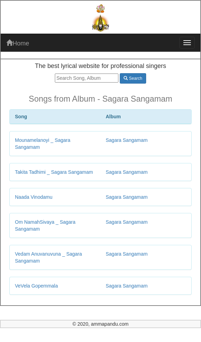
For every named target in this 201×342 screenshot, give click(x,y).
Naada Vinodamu (33, 197)
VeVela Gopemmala (36, 286)
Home (17, 43)
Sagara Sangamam (127, 140)
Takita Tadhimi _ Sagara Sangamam (54, 172)
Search (133, 78)
